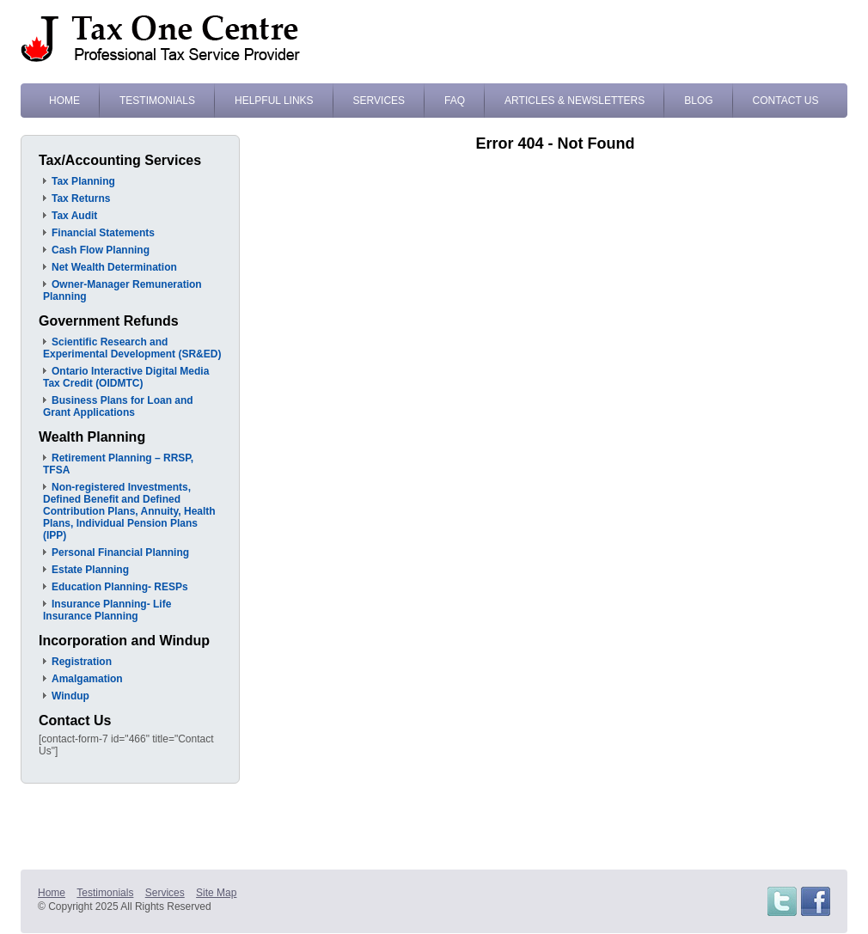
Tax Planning (83, 181)
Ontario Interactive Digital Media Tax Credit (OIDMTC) (126, 377)
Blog (698, 101)
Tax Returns (81, 198)
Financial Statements (103, 233)
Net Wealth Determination (114, 267)
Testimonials (157, 101)
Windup (70, 696)
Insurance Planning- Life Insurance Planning (107, 610)
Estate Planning (90, 570)
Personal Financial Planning (120, 552)
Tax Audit (74, 216)
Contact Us (786, 101)
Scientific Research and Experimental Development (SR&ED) (132, 348)
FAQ (454, 101)
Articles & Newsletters (574, 101)
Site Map (216, 893)
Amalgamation (87, 679)
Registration (82, 662)
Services (379, 101)
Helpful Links (274, 101)
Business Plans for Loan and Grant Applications (118, 406)
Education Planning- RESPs (120, 587)
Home (64, 101)
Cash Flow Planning (101, 250)
